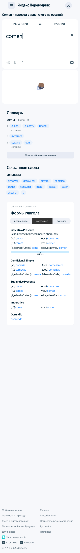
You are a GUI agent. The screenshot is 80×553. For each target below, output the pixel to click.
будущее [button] (61, 221)
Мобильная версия (12, 510)
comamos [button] (53, 286)
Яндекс (22, 548)
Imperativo (17, 302)
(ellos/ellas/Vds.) (49, 247)
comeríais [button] (54, 269)
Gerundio (16, 314)
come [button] (35, 247)
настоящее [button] (42, 221)
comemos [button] (53, 238)
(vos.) (43, 243)
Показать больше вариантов (40, 155)
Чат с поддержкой (13, 537)
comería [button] (20, 265)
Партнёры (45, 531)
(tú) (13, 243)
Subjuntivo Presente (23, 281)
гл (28, 119)
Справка (44, 510)
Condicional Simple (22, 260)
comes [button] (19, 243)
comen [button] (63, 247)
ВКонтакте (9, 542)
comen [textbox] (14, 36)
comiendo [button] (16, 319)
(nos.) (43, 238)
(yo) (13, 238)
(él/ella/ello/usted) (21, 247)
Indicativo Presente (22, 230)
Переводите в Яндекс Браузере (18, 526)
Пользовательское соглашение (56, 521)
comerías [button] (20, 269)
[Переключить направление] (40, 24)
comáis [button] (51, 290)
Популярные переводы (14, 515)
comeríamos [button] (56, 265)
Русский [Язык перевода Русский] (59, 24)
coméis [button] (51, 243)
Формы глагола (25, 213)
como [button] (19, 238)
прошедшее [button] (21, 221)
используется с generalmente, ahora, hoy (34, 234)
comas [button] (19, 290)
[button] (72, 35)
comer (11, 119)
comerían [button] (66, 274)
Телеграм (27, 542)
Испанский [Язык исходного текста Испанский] (20, 24)
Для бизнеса (8, 531)
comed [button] (51, 307)
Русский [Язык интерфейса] (45, 526)
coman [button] (63, 295)
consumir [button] (16, 130)
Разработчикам (48, 515)
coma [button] (19, 286)
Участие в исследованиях (15, 521)
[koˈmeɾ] (21, 120)
